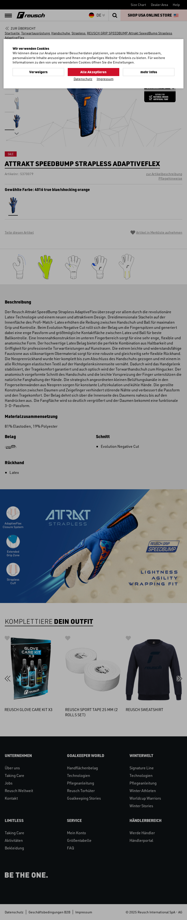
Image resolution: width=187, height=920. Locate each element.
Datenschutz (83, 79)
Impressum (105, 79)
